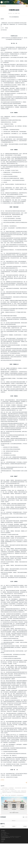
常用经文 (3, 826)
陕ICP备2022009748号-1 (5, 836)
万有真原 (2, 840)
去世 (26, 817)
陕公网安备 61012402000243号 (15, 836)
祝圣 (23, 817)
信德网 (2, 841)
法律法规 (2, 779)
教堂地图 (25, 826)
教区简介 (14, 826)
